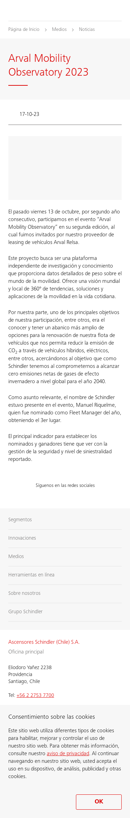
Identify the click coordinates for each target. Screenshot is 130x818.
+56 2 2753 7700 (35, 695)
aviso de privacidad (68, 754)
